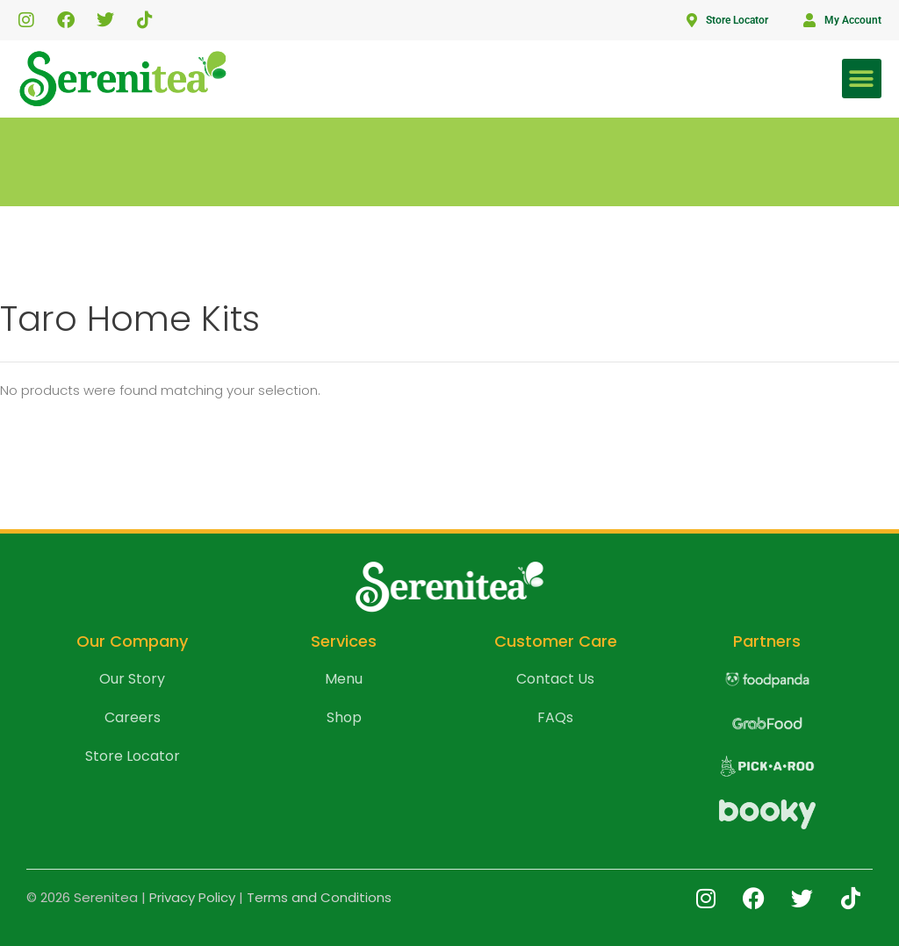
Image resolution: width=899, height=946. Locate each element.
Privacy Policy (192, 897)
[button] (861, 78)
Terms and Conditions (319, 897)
